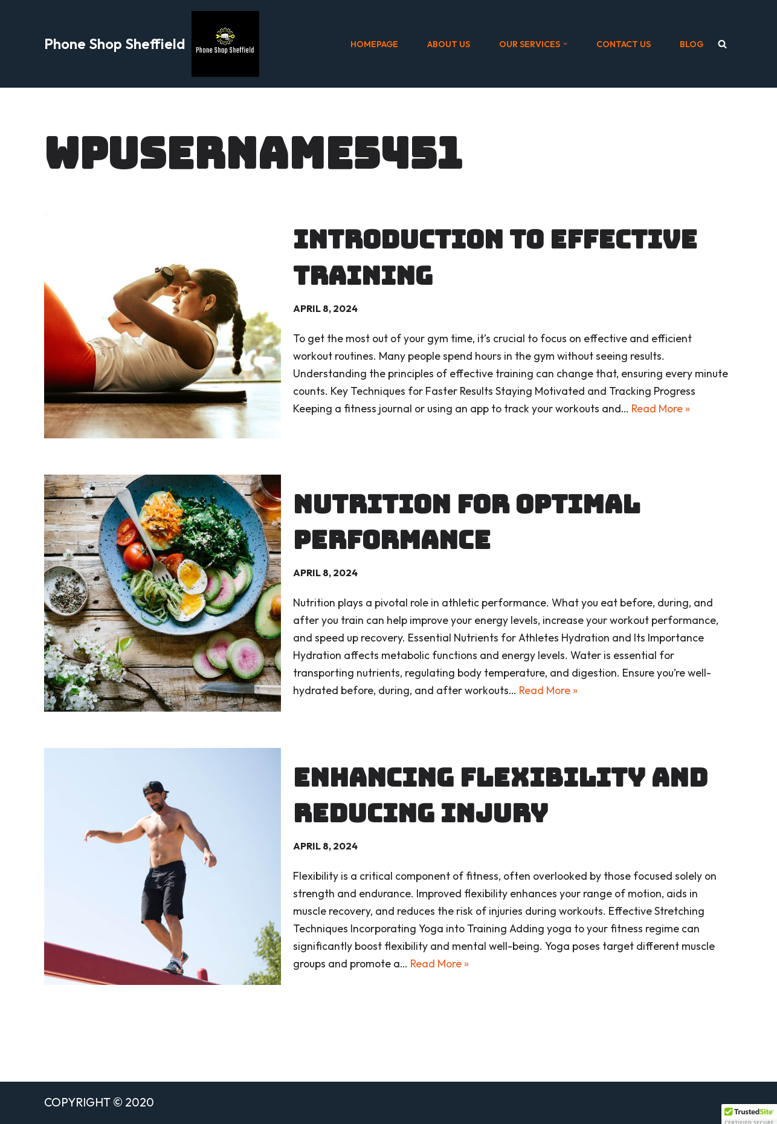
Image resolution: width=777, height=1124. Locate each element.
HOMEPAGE (374, 44)
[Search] (722, 43)
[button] (565, 44)
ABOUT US (448, 44)
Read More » (660, 408)
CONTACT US (623, 44)
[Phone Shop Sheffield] (151, 44)
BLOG (691, 44)
